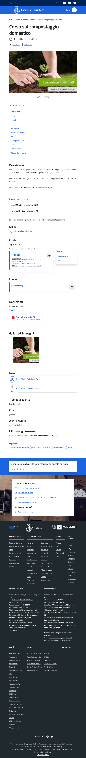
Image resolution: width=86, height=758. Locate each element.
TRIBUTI (16, 254)
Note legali (13, 711)
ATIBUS (46, 653)
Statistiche (13, 724)
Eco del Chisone (49, 667)
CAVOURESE (48, 660)
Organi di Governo (15, 543)
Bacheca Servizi (14, 701)
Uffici (11, 549)
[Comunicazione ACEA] (13, 317)
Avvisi (58, 556)
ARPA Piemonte (32, 670)
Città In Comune (53, 746)
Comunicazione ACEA (25, 317)
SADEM (46, 657)
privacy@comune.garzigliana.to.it (60, 638)
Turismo (43, 576)
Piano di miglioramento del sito (15, 670)
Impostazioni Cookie (16, 714)
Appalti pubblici (32, 560)
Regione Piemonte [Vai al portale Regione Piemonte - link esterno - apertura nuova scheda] (14, 3)
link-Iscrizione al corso (22, 231)
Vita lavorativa (46, 580)
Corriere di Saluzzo (50, 670)
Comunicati (60, 553)
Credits (11, 717)
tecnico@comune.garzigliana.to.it (29, 266)
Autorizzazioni (31, 563)
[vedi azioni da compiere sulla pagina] (26, 44)
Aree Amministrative (16, 546)
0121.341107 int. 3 (28, 263)
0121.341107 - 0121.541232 (22, 600)
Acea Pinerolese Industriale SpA (38, 663)
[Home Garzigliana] (30, 10)
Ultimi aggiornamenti (16, 721)
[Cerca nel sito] (74, 9)
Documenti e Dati (15, 553)
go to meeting (17, 285)
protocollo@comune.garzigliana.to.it (26, 612)
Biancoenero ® (60, 749)
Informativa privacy (16, 707)
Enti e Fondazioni (15, 556)
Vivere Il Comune (22, 19)
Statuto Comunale (15, 704)
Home (11, 19)
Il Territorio (71, 552)
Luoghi (70, 548)
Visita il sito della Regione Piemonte (39, 653)
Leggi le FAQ (13, 677)
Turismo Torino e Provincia (35, 667)
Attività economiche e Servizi (72, 572)
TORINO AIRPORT (50, 663)
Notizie (58, 549)
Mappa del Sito (14, 728)
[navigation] (4, 9)
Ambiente (30, 549)
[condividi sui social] (14, 44)
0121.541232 (17, 602)
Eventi (32, 19)
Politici (11, 566)
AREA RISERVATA (41, 754)
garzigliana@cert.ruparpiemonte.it (25, 610)
